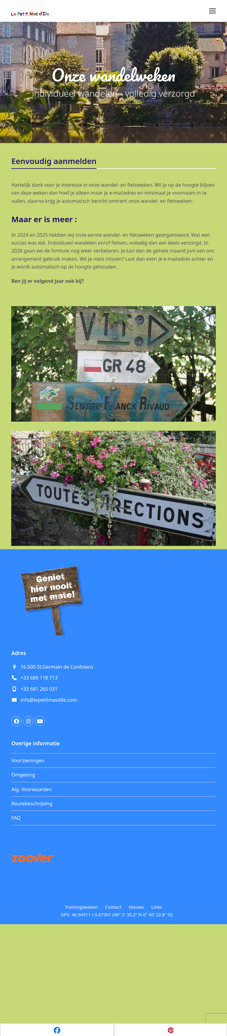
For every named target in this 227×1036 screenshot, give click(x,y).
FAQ (15, 917)
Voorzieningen (27, 860)
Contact (113, 1007)
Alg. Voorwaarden (31, 889)
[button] (212, 11)
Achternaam (33, 602)
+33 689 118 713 (38, 777)
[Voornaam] (61, 592)
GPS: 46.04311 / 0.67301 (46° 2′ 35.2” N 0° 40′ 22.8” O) (116, 1014)
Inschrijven (61, 628)
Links (156, 1007)
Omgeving (23, 874)
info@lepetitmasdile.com (48, 799)
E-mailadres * (35, 562)
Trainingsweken (81, 1007)
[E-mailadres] (61, 571)
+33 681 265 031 (38, 788)
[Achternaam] (61, 612)
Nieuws (136, 1007)
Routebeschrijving (31, 903)
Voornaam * (33, 582)
